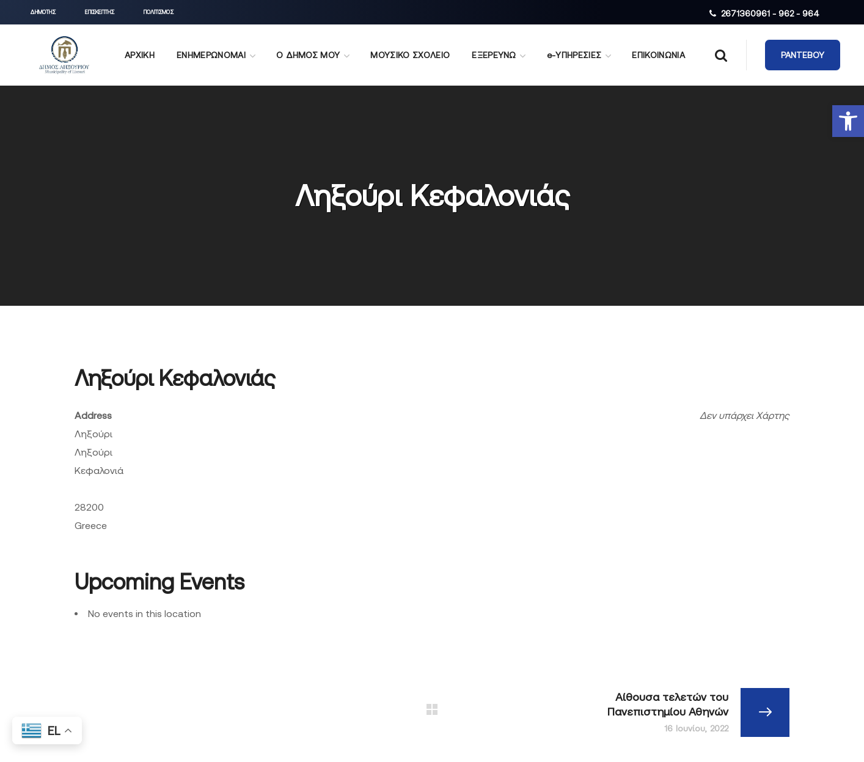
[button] (848, 121)
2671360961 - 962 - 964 (770, 13)
